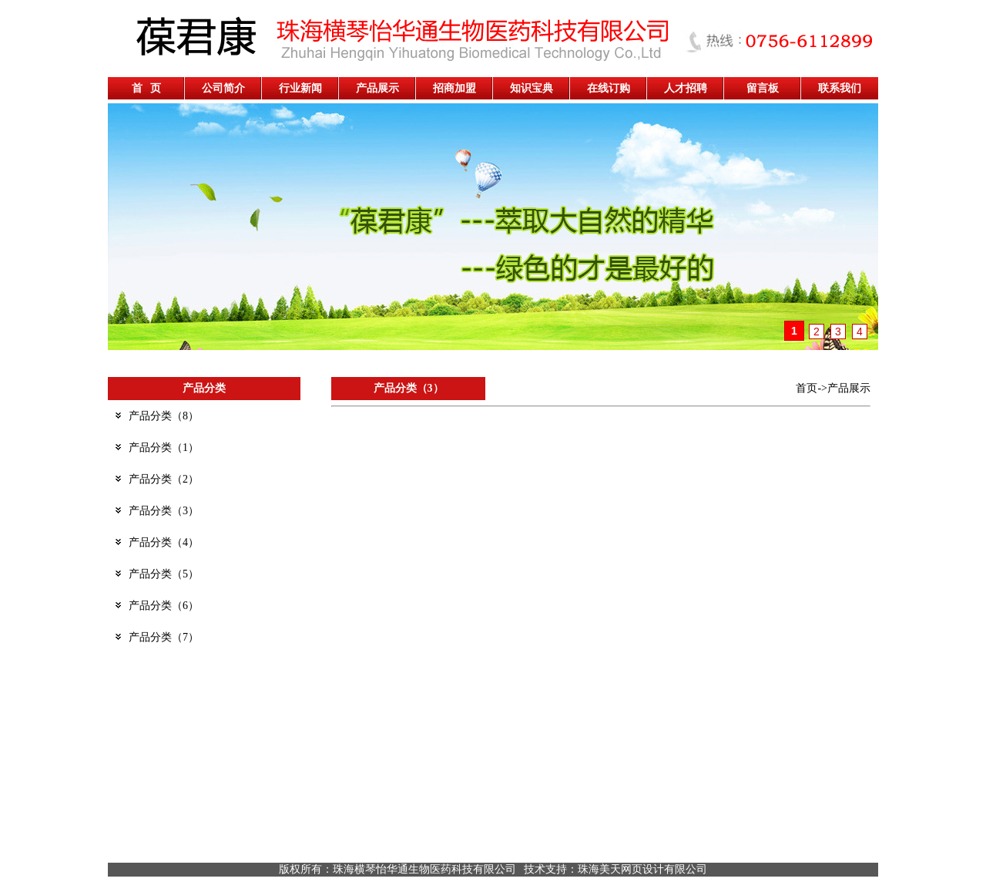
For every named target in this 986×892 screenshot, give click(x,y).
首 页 (147, 88)
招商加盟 (454, 88)
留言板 (762, 88)
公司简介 (223, 88)
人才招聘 (685, 88)
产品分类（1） (164, 447)
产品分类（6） (164, 605)
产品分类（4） (164, 542)
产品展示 (377, 88)
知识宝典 (531, 88)
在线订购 (608, 88)
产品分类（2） (164, 479)
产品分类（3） (164, 511)
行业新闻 (300, 88)
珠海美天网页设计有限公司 (642, 869)
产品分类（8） (164, 416)
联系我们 (839, 88)
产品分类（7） (164, 637)
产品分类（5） (164, 574)
